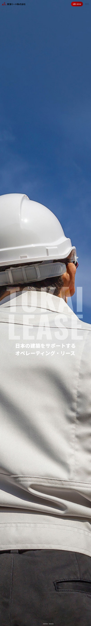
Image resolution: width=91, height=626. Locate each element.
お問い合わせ (77, 4)
